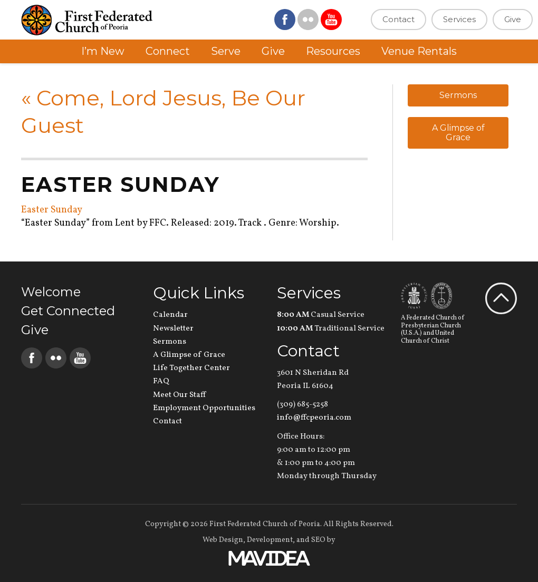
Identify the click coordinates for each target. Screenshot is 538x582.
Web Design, (224, 540)
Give (512, 19)
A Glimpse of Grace (458, 132)
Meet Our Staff (179, 395)
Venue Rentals (419, 51)
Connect (168, 51)
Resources (333, 51)
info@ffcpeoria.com (314, 417)
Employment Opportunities (204, 408)
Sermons (458, 95)
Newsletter (173, 328)
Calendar (170, 315)
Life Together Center (191, 368)
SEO (318, 540)
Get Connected (68, 310)
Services (459, 19)
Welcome (51, 291)
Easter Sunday (51, 210)
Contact (398, 19)
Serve (226, 51)
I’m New (102, 51)
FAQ (161, 381)
